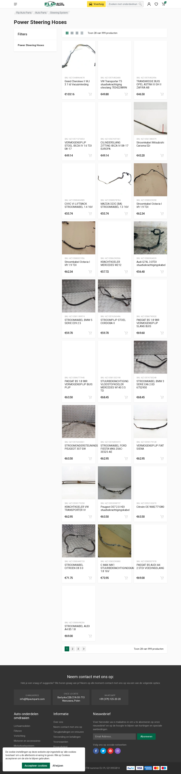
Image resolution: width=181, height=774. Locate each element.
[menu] (15, 4)
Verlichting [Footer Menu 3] (19, 735)
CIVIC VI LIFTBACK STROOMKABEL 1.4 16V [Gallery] (79, 205)
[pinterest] (110, 751)
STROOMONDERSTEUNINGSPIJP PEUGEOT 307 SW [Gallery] (84, 447)
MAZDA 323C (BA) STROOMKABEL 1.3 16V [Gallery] (115, 205)
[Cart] (163, 4)
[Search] (140, 4)
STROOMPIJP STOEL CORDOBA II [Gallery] (113, 321)
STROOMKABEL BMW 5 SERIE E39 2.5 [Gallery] (78, 321)
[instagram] (118, 751)
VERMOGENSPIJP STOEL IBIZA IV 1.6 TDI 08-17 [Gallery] (78, 145)
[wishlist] (156, 4)
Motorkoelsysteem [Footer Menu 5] (24, 745)
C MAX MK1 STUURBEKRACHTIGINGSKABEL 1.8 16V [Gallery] (119, 568)
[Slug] (78, 57)
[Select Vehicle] (96, 4)
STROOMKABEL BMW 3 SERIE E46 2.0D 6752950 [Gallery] (150, 384)
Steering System (59, 12)
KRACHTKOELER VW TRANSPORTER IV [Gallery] (77, 508)
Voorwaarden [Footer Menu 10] (60, 741)
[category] (67, 33)
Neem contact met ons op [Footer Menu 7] (67, 726)
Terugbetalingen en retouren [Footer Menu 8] (68, 731)
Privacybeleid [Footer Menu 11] (60, 746)
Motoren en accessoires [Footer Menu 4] (27, 740)
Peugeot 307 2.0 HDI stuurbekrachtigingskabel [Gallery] (115, 508)
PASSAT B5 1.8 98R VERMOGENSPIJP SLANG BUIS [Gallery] (147, 323)
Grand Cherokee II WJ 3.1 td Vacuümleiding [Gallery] (77, 83)
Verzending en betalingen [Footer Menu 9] (67, 736)
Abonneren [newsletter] (146, 736)
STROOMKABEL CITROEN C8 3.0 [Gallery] (74, 566)
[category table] (81, 33)
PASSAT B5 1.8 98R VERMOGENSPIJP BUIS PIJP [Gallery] (78, 384)
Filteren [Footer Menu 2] (18, 730)
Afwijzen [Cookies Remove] (58, 765)
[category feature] (77, 33)
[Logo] (54, 4)
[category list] (72, 33)
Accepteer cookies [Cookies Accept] (36, 765)
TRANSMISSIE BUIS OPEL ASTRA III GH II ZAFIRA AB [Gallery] (148, 84)
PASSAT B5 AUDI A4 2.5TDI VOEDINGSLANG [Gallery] (150, 566)
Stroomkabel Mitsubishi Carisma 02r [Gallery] (150, 144)
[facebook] (96, 751)
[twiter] (103, 751)
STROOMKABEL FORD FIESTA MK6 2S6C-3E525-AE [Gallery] (114, 448)
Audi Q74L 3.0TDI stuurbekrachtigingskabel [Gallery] (151, 263)
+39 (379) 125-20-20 (110, 699)
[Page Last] (83, 648)
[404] (149, 4)
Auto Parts (40, 12)
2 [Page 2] (72, 648)
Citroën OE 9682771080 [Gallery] (150, 506)
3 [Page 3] (78, 648)
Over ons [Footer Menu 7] (58, 722)
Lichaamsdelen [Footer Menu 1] (22, 725)
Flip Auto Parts (23, 12)
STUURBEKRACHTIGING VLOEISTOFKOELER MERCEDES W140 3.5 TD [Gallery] (114, 386)
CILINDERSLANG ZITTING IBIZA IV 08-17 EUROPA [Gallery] (114, 145)
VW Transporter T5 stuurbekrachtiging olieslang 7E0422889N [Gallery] (114, 84)
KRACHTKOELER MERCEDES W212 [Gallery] (111, 263)
